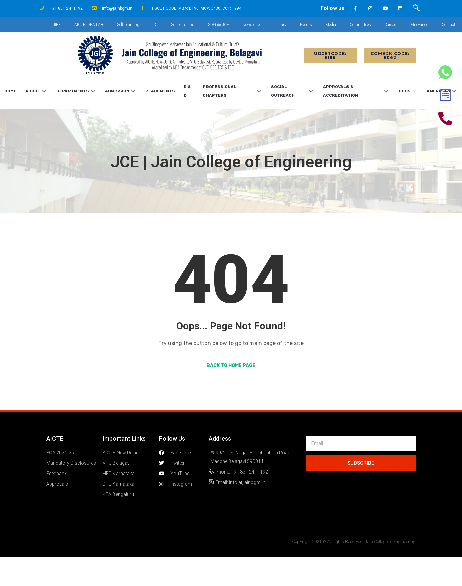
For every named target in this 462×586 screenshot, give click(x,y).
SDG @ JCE (218, 24)
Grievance (419, 24)
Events (306, 24)
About (36, 91)
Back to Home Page (231, 365)
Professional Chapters (232, 91)
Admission (121, 91)
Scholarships (182, 24)
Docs (408, 91)
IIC (155, 24)
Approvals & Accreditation (356, 91)
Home (10, 91)
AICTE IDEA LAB (88, 24)
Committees (360, 24)
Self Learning (128, 24)
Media (330, 24)
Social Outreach (293, 91)
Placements (160, 91)
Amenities (442, 91)
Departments (76, 91)
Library (280, 24)
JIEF (57, 24)
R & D (187, 91)
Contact (448, 24)
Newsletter (251, 24)
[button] (330, 55)
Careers (391, 24)
